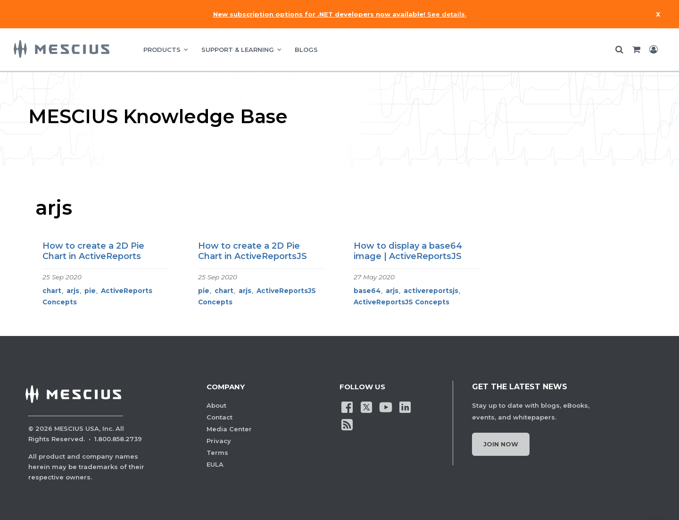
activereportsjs (431, 290)
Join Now (500, 444)
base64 (367, 290)
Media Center (229, 429)
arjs (72, 290)
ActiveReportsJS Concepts (401, 302)
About (216, 405)
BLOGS (306, 49)
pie (90, 290)
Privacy (219, 441)
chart (51, 290)
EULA (215, 464)
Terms (217, 452)
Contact (219, 417)
